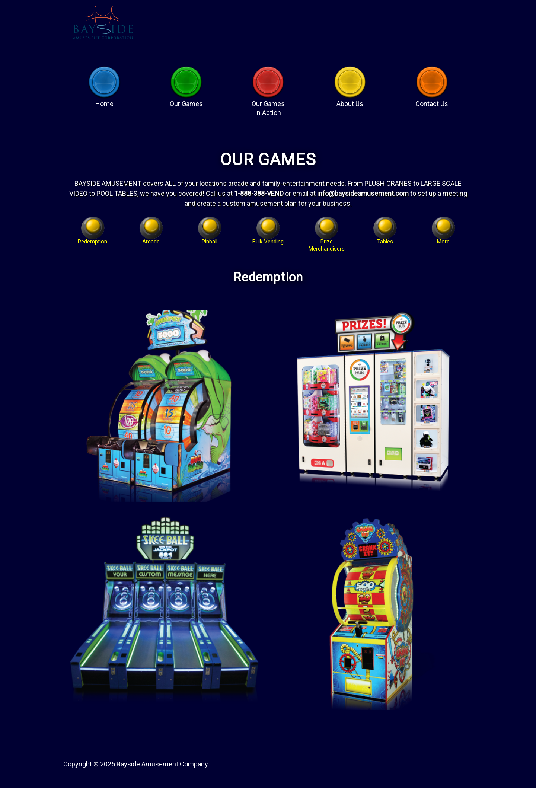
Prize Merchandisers (327, 239)
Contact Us (431, 100)
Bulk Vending (268, 239)
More (443, 239)
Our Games (186, 100)
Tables (385, 239)
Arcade (151, 239)
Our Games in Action (268, 100)
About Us (349, 100)
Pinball (209, 239)
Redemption (92, 239)
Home (104, 100)
